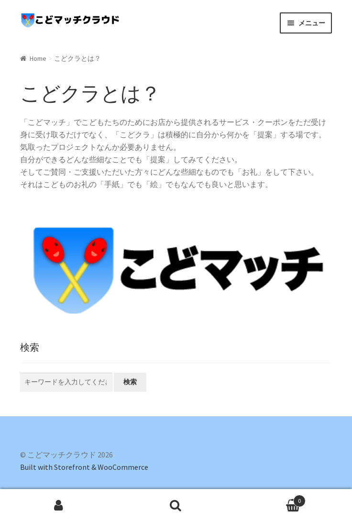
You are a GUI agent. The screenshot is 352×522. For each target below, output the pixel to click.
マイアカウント (58, 505)
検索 (130, 382)
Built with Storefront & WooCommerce (84, 467)
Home (38, 58)
